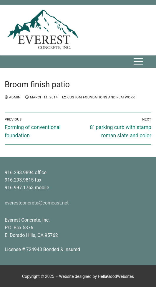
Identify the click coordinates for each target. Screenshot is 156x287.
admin (13, 97)
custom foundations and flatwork (98, 97)
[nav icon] (138, 61)
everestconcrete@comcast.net (37, 203)
